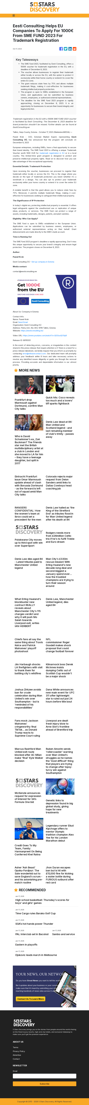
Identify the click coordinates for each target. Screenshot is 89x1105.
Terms (15, 1047)
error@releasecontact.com (34, 353)
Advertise (17, 1055)
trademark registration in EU (52, 153)
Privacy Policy (19, 1051)
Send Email (23, 322)
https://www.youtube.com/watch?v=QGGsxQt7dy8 (45, 335)
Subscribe (44, 1084)
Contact (16, 1059)
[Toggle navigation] (13, 15)
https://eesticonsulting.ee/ (32, 330)
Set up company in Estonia (43, 262)
